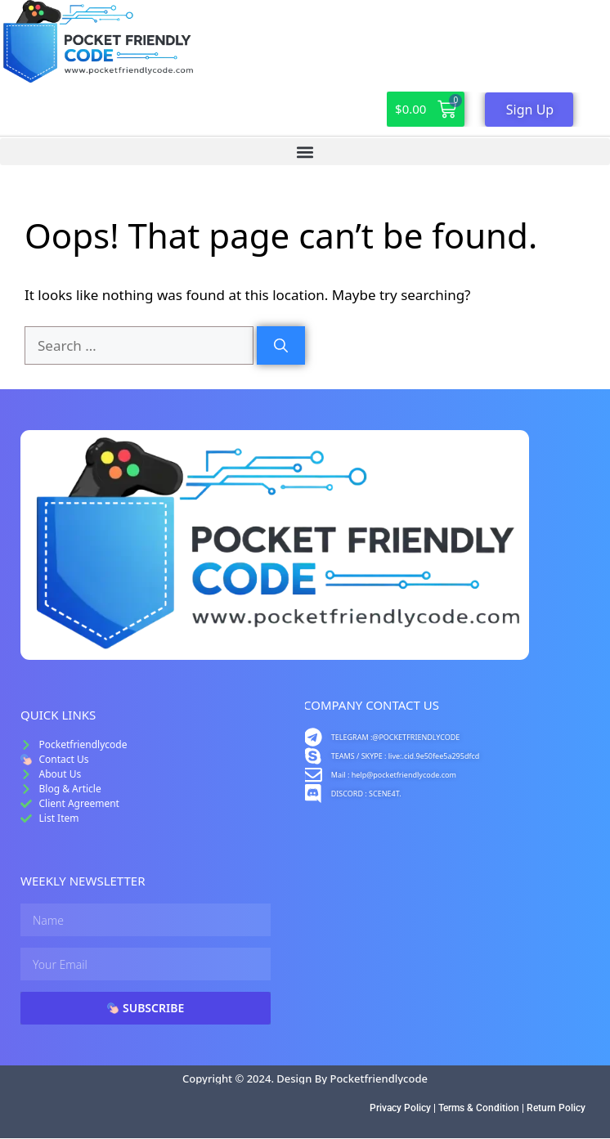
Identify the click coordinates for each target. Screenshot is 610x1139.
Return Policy (556, 1108)
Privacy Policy (400, 1108)
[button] (305, 151)
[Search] (281, 345)
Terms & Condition (478, 1108)
